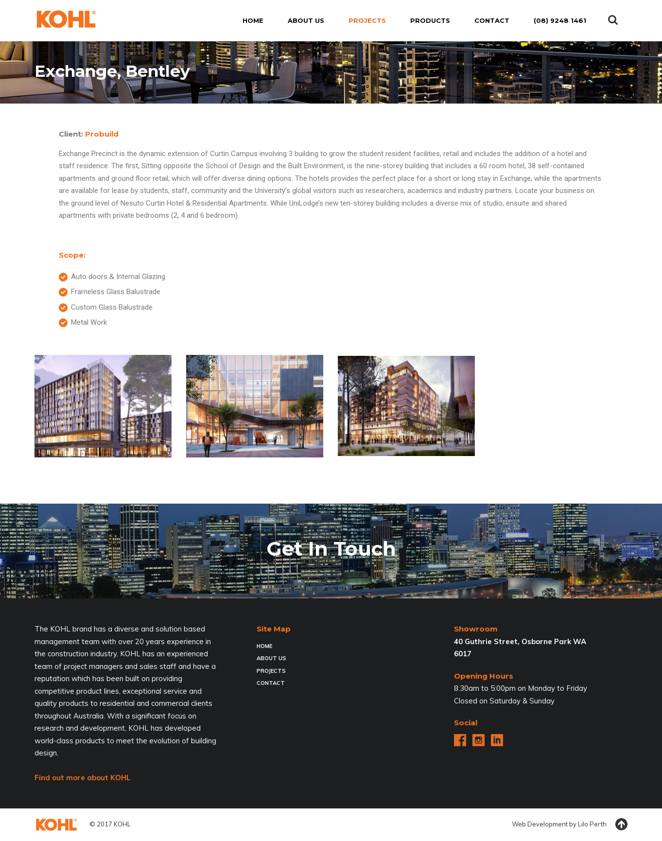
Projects (271, 670)
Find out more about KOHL (83, 777)
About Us (271, 658)
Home (264, 646)
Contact (271, 683)
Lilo (583, 824)
